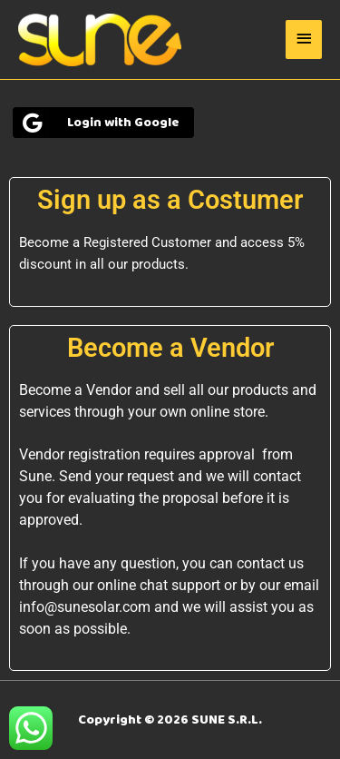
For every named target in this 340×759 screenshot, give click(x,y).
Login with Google (99, 122)
